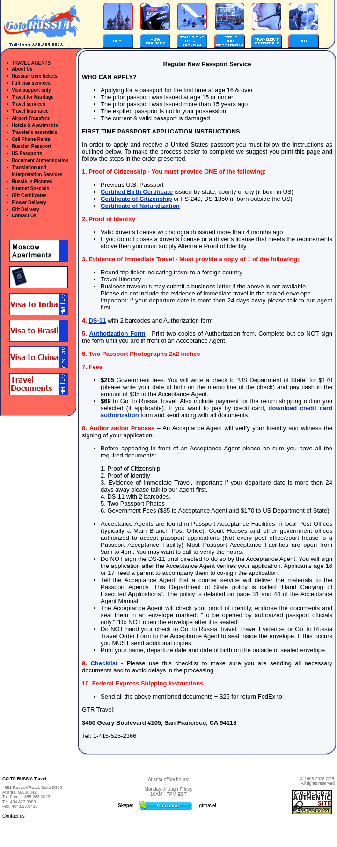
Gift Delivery (25, 209)
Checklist (103, 663)
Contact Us (24, 215)
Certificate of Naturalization (140, 205)
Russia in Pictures (32, 181)
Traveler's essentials (34, 132)
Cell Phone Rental (31, 139)
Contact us (13, 815)
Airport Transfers (31, 118)
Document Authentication (40, 160)
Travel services (28, 104)
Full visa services (31, 83)
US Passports (27, 153)
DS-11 (97, 320)
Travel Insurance (30, 111)
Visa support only (31, 90)
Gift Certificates (29, 195)
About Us (22, 69)
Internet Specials (30, 188)
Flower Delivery (29, 202)
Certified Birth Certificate (137, 191)
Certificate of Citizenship (136, 198)
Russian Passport (31, 146)
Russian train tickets (35, 76)
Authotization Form (117, 333)
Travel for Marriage (32, 97)
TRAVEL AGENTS (31, 63)
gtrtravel (207, 805)
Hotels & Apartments (35, 125)
